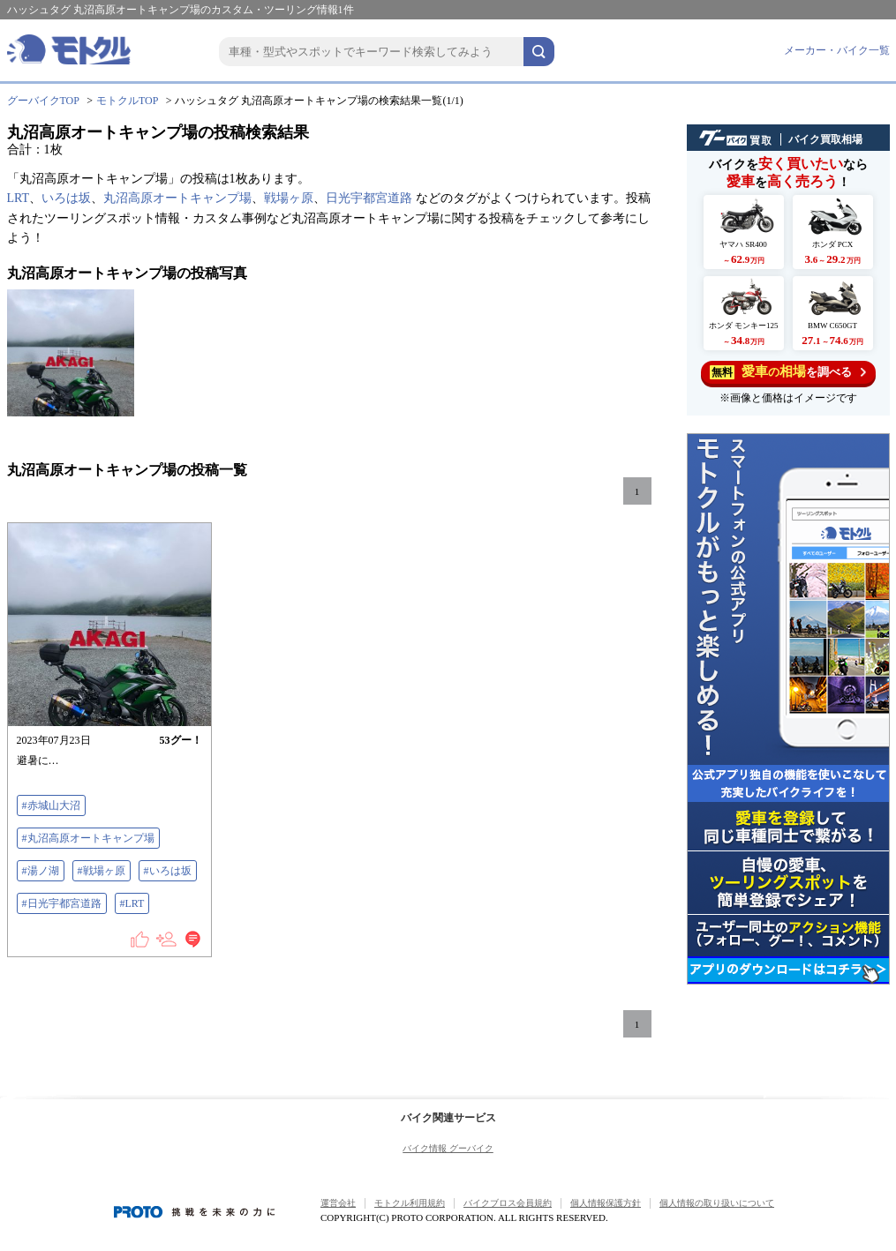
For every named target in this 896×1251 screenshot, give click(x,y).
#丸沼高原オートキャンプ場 (88, 838)
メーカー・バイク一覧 (837, 50)
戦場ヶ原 (288, 198)
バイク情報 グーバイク (448, 1148)
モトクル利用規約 (409, 1203)
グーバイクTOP (43, 100)
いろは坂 (66, 198)
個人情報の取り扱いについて (716, 1203)
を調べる (788, 371)
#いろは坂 (168, 871)
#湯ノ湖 (40, 871)
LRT (18, 198)
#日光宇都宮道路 (62, 903)
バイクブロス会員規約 (507, 1203)
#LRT (132, 903)
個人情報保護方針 (605, 1203)
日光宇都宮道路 (369, 198)
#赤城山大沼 (51, 805)
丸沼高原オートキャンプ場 (177, 198)
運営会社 (338, 1203)
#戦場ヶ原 (101, 871)
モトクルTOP (127, 100)
